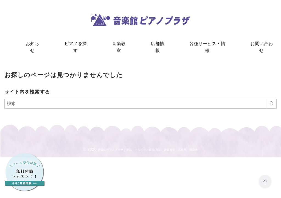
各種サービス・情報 (202, 44)
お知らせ (40, 44)
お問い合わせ (253, 44)
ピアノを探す (80, 44)
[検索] (140, 99)
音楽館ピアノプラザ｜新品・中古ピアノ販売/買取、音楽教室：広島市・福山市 (148, 145)
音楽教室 (120, 44)
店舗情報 (156, 44)
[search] (270, 99)
